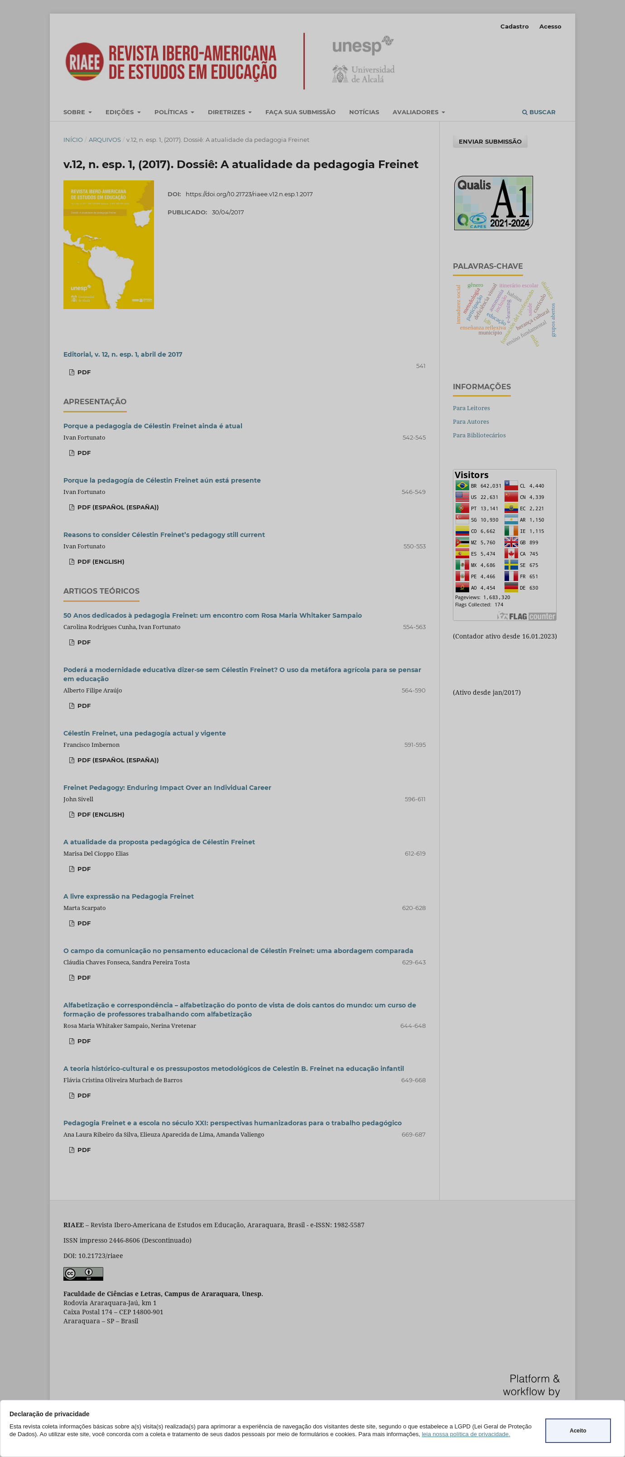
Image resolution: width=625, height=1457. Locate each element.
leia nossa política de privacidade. (466, 1434)
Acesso (550, 26)
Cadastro (514, 26)
